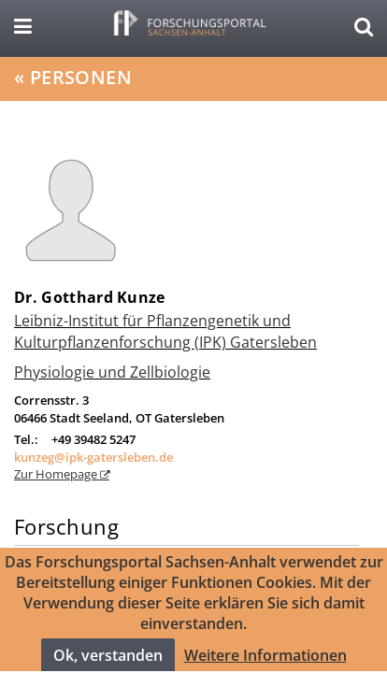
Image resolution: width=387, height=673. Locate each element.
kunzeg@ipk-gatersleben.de (93, 457)
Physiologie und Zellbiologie (112, 372)
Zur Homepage (57, 473)
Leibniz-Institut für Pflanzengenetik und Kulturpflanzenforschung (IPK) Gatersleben (165, 330)
